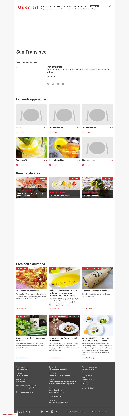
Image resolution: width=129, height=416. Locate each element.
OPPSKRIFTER (59, 6)
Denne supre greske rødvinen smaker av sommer (31, 339)
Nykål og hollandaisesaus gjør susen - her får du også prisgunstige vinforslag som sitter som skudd (64, 292)
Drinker (58, 9)
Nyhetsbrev (70, 9)
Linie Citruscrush (89, 160)
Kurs (69, 6)
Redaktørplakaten (36, 388)
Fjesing (19, 127)
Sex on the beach (89, 127)
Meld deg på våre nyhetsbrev (58, 402)
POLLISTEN (46, 6)
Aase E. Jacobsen (22, 369)
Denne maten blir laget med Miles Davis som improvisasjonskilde (95, 339)
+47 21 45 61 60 (59, 392)
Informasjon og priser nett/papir (60, 375)
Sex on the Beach (56, 127)
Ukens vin (52, 9)
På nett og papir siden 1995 (58, 369)
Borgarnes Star (22, 160)
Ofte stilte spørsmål (55, 396)
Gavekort (63, 9)
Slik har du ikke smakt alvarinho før (96, 291)
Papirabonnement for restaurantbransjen (63, 381)
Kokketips (93, 9)
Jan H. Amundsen (22, 375)
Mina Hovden (20, 381)
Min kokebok (78, 9)
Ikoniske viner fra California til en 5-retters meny (63, 339)
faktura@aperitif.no (88, 384)
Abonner (94, 6)
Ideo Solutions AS (101, 412)
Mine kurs (86, 9)
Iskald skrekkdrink (56, 160)
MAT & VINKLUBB (80, 6)
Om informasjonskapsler (24, 392)
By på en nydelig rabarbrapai (27, 291)
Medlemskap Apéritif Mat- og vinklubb (62, 384)
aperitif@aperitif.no (55, 390)
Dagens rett (44, 9)
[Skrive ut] (62, 84)
